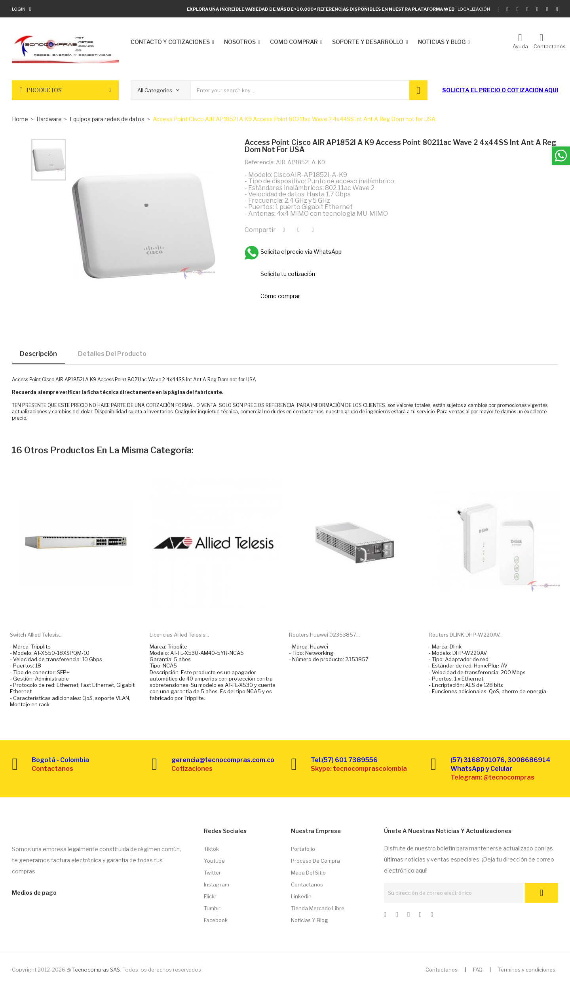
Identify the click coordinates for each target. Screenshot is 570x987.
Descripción (38, 354)
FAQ (478, 969)
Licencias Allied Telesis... (179, 634)
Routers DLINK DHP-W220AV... (466, 634)
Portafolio (303, 849)
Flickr (210, 896)
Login (18, 9)
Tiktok (211, 849)
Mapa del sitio (308, 872)
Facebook (216, 920)
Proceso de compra (315, 861)
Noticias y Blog (309, 920)
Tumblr (212, 908)
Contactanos (307, 884)
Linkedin (301, 896)
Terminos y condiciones (526, 969)
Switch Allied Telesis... (36, 634)
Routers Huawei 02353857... (324, 634)
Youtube (214, 861)
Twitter (212, 872)
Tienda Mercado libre (317, 908)
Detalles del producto (112, 354)
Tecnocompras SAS (96, 969)
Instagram (216, 884)
